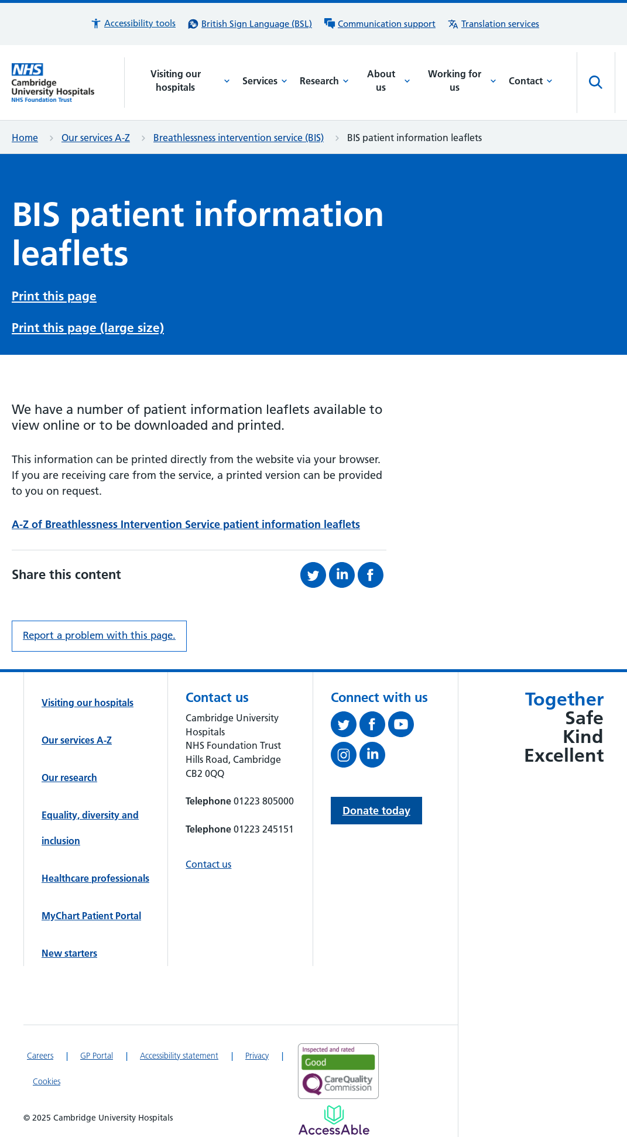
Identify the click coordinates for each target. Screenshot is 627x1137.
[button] (133, 23)
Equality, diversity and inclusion (90, 828)
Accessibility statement (179, 1055)
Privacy (257, 1055)
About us (388, 81)
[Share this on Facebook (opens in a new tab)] (372, 575)
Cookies (46, 1081)
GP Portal (96, 1055)
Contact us (208, 864)
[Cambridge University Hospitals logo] (68, 82)
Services (264, 81)
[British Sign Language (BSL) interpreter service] (249, 24)
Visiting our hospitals (190, 81)
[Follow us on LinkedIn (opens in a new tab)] (373, 757)
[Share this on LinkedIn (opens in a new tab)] (343, 575)
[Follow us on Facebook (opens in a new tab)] (373, 726)
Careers (40, 1055)
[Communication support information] (380, 24)
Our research (69, 777)
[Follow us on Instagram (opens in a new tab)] (345, 757)
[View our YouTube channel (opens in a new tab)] (402, 726)
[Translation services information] (493, 24)
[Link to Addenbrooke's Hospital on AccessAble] (334, 1120)
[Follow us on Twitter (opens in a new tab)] (345, 726)
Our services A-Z (95, 137)
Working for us (462, 81)
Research (324, 81)
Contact (531, 81)
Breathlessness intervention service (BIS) (238, 137)
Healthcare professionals (95, 878)
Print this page (54, 296)
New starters (69, 953)
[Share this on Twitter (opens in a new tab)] (314, 575)
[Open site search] (596, 82)
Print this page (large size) (88, 327)
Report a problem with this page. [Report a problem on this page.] (99, 635)
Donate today (376, 810)
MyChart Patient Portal (91, 916)
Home (25, 137)
